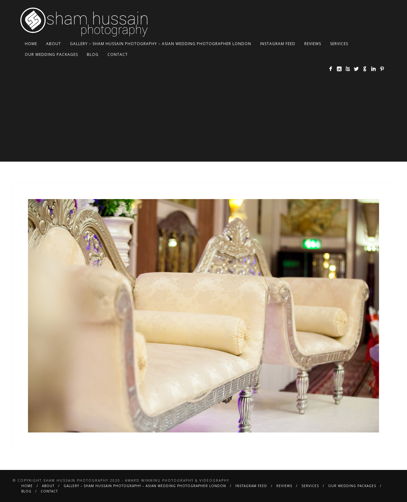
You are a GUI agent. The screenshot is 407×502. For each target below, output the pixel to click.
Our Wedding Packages (51, 54)
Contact (117, 54)
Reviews (312, 43)
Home (31, 43)
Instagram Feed (277, 43)
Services (339, 43)
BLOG (93, 54)
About (53, 43)
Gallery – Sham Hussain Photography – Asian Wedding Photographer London (160, 43)
